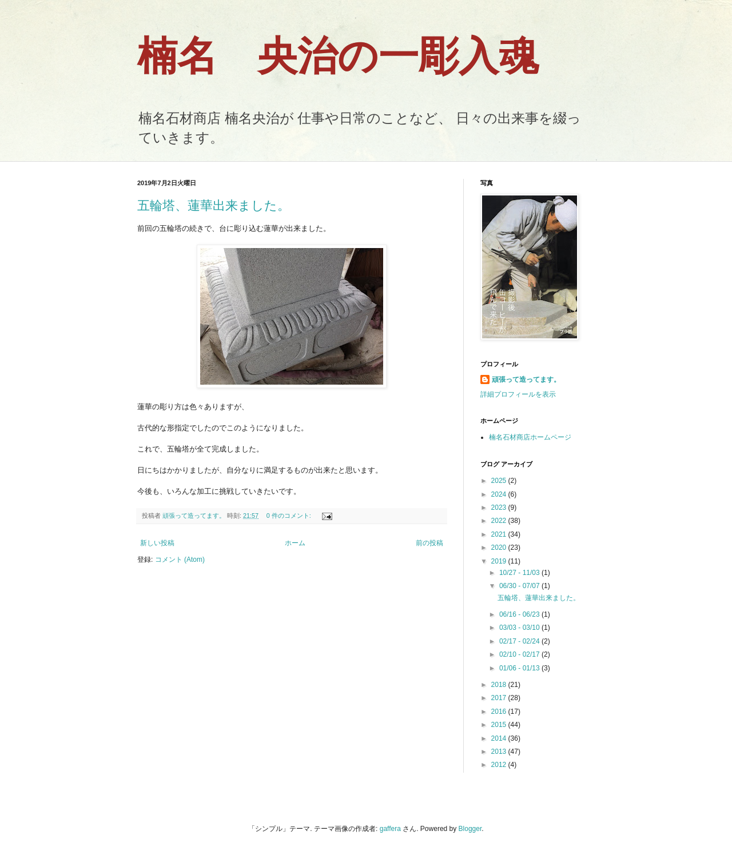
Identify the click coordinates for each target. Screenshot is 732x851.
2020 (499, 548)
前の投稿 (429, 543)
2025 (499, 481)
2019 (499, 561)
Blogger (470, 829)
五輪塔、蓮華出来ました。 (213, 205)
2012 (499, 765)
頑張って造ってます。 (526, 379)
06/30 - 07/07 (520, 586)
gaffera (390, 829)
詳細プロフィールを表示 (518, 394)
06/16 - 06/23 (520, 614)
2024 (499, 494)
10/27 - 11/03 (520, 573)
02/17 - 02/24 (520, 641)
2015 (499, 725)
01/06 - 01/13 (520, 668)
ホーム (295, 543)
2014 (499, 738)
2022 (499, 521)
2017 (499, 698)
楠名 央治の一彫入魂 (338, 56)
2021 (499, 534)
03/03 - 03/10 (520, 628)
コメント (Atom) (180, 560)
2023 (499, 508)
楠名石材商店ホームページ (530, 437)
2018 (499, 685)
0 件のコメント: (289, 515)
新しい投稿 (157, 543)
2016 (499, 712)
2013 (499, 752)
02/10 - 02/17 (520, 654)
